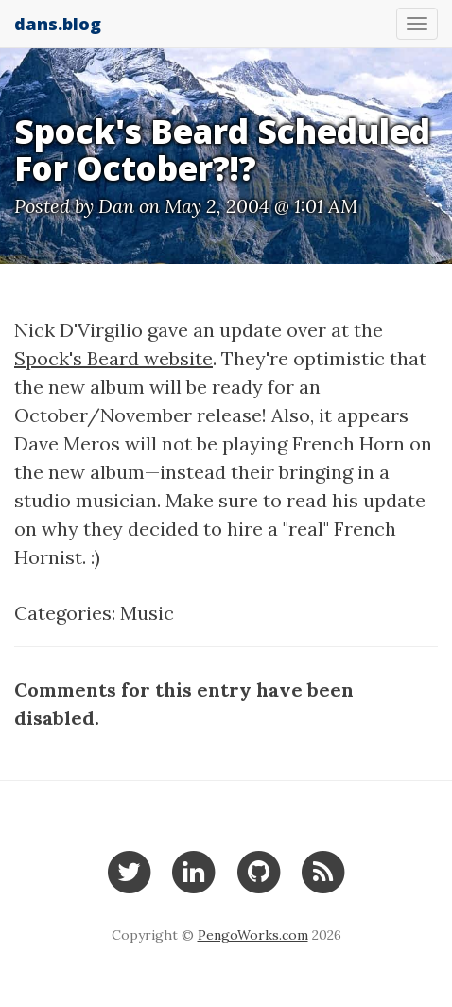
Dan (116, 206)
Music (147, 613)
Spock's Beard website (113, 358)
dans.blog (57, 23)
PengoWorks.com (253, 935)
